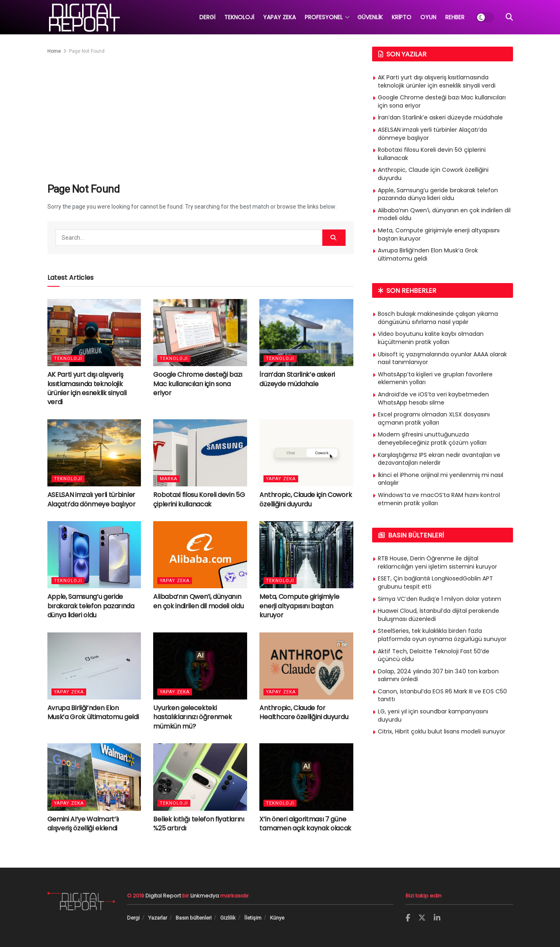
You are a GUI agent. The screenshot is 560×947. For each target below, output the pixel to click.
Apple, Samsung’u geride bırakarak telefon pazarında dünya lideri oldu (90, 606)
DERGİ (207, 17)
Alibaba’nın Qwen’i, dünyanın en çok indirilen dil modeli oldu (198, 601)
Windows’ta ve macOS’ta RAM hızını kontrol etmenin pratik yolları (439, 499)
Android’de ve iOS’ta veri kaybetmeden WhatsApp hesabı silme (433, 398)
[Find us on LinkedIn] (437, 918)
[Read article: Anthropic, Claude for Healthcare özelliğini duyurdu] (306, 666)
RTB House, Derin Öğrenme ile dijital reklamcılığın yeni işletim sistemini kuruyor (437, 562)
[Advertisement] (200, 117)
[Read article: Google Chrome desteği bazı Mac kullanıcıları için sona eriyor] (200, 332)
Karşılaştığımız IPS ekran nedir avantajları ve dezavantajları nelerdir (439, 459)
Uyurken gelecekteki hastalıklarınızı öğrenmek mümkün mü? (192, 717)
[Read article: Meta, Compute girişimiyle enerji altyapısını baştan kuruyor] (306, 554)
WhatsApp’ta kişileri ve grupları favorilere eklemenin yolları (435, 378)
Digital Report (163, 896)
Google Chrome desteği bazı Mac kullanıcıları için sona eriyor (197, 384)
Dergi (133, 918)
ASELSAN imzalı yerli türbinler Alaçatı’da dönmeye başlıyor (91, 499)
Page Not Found (87, 51)
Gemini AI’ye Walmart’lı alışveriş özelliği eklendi (83, 823)
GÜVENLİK (370, 17)
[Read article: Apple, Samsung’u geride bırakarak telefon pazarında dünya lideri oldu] (94, 554)
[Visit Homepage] (83, 17)
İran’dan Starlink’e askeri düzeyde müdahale (297, 379)
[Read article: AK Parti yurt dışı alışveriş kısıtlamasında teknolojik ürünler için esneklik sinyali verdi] (94, 332)
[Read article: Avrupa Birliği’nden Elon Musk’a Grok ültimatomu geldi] (94, 666)
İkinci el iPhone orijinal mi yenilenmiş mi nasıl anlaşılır (440, 479)
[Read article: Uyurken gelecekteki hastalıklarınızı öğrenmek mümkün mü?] (200, 666)
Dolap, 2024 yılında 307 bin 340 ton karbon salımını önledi (438, 675)
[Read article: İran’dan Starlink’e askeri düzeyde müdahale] (306, 332)
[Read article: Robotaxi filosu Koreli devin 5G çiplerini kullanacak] (200, 452)
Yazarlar (157, 918)
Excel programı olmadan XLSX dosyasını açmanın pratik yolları (434, 418)
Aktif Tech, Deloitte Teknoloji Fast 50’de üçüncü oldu (433, 655)
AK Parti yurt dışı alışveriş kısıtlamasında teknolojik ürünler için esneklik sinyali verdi (87, 388)
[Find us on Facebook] (408, 918)
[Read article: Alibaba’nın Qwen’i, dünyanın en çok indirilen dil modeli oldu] (200, 554)
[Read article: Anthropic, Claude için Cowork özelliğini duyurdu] (306, 452)
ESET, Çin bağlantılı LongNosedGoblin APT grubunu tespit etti (435, 582)
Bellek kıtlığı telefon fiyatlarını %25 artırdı (198, 823)
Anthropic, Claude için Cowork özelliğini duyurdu (305, 499)
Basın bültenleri (194, 918)
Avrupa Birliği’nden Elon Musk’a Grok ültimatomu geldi (93, 712)
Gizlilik (228, 918)
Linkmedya (205, 896)
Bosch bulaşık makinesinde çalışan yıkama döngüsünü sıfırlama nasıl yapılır (438, 318)
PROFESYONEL (324, 17)
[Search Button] (509, 17)
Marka (168, 478)
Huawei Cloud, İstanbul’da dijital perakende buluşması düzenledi (438, 615)
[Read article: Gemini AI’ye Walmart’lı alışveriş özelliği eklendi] (94, 776)
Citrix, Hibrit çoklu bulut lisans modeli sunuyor (441, 731)
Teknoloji (68, 358)
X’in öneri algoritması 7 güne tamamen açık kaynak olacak (305, 823)
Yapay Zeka (281, 478)
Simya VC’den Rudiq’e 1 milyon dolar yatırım (439, 599)
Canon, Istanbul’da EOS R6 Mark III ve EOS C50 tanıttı (442, 695)
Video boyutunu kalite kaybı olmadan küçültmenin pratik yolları (431, 338)
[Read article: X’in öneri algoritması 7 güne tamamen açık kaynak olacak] (306, 776)
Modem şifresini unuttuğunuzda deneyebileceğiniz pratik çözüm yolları (432, 438)
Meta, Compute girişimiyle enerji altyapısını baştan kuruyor (299, 606)
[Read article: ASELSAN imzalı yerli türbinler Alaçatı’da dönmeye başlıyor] (94, 452)
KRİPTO (401, 17)
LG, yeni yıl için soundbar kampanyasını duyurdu (433, 715)
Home (54, 51)
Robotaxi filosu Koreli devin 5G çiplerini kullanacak (199, 499)
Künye (277, 918)
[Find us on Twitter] (422, 918)
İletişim (252, 918)
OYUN (428, 17)
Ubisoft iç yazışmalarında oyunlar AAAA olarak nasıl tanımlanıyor (442, 358)
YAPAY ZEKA (279, 17)
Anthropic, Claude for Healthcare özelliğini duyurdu (303, 712)
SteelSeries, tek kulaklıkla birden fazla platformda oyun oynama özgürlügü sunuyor (442, 635)
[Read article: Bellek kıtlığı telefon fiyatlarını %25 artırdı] (200, 776)
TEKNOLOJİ (239, 17)
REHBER (454, 17)
